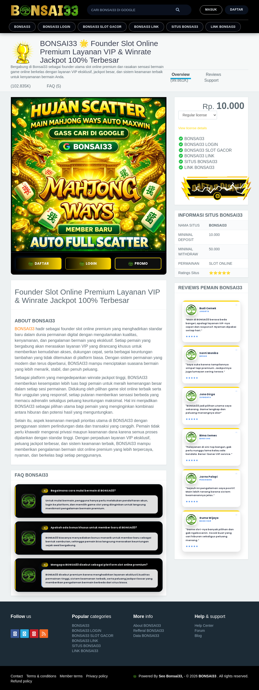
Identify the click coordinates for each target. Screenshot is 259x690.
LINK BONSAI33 (223, 27)
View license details (192, 128)
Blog (198, 636)
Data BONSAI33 (146, 636)
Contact (17, 676)
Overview (181, 74)
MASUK (211, 9)
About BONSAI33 (147, 626)
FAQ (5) (54, 86)
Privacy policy (97, 676)
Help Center (204, 626)
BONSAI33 (22, 27)
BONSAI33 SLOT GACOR (102, 27)
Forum (200, 631)
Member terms (71, 676)
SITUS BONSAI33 (184, 27)
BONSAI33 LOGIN (56, 27)
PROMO (138, 263)
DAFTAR (39, 263)
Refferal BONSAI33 (148, 631)
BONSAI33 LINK (146, 27)
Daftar (236, 9)
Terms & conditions (41, 676)
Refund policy (21, 681)
